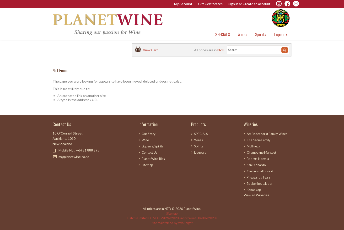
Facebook (56, 165)
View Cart (151, 50)
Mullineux (253, 146)
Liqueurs (281, 34)
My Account (183, 4)
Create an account (256, 4)
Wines (242, 34)
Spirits (260, 34)
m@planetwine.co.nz (74, 157)
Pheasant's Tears (258, 177)
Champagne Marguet (261, 152)
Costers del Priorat (260, 171)
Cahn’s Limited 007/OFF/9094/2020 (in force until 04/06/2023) (172, 218)
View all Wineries (256, 195)
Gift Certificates (210, 4)
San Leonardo (256, 165)
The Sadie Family (258, 140)
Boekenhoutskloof (259, 183)
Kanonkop (254, 190)
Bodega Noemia (258, 159)
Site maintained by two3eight (172, 223)
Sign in (233, 4)
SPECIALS (222, 34)
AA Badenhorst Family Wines (267, 134)
